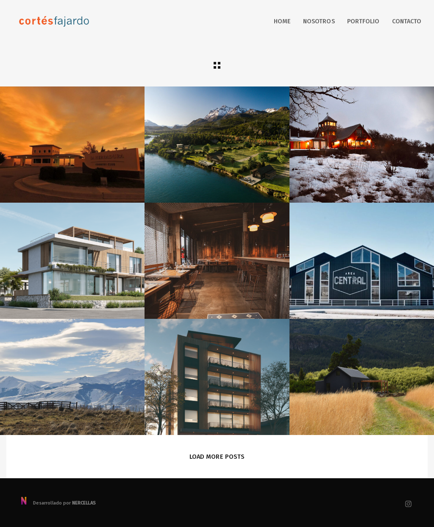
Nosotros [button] (318, 21)
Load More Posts (217, 456)
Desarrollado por (58, 503)
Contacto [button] (406, 21)
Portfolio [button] (363, 21)
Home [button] (282, 21)
